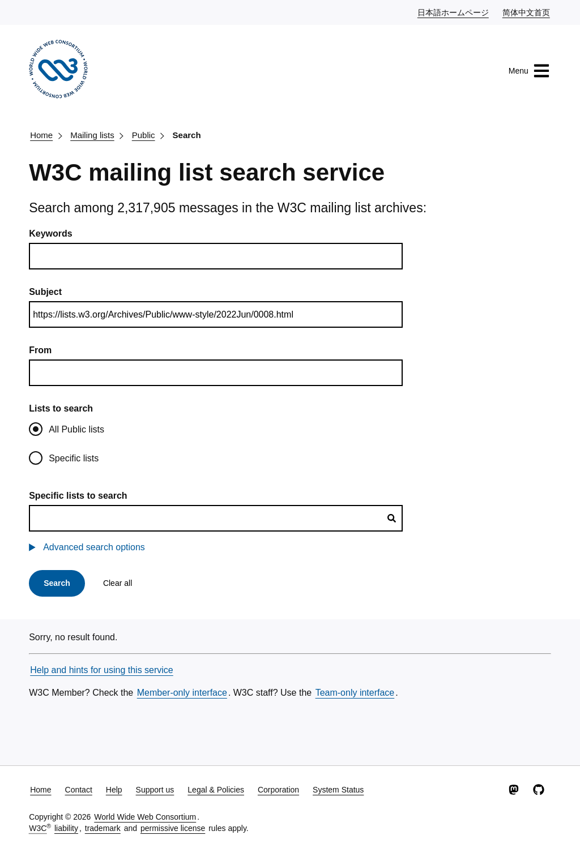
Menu (529, 70)
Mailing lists (92, 135)
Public (143, 135)
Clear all (117, 583)
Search (187, 135)
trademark (103, 828)
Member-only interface (182, 692)
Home (41, 135)
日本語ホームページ (453, 12)
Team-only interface (355, 692)
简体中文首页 (526, 12)
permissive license (172, 828)
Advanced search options (94, 547)
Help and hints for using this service (101, 670)
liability (66, 828)
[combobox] (216, 518)
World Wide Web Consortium (145, 816)
